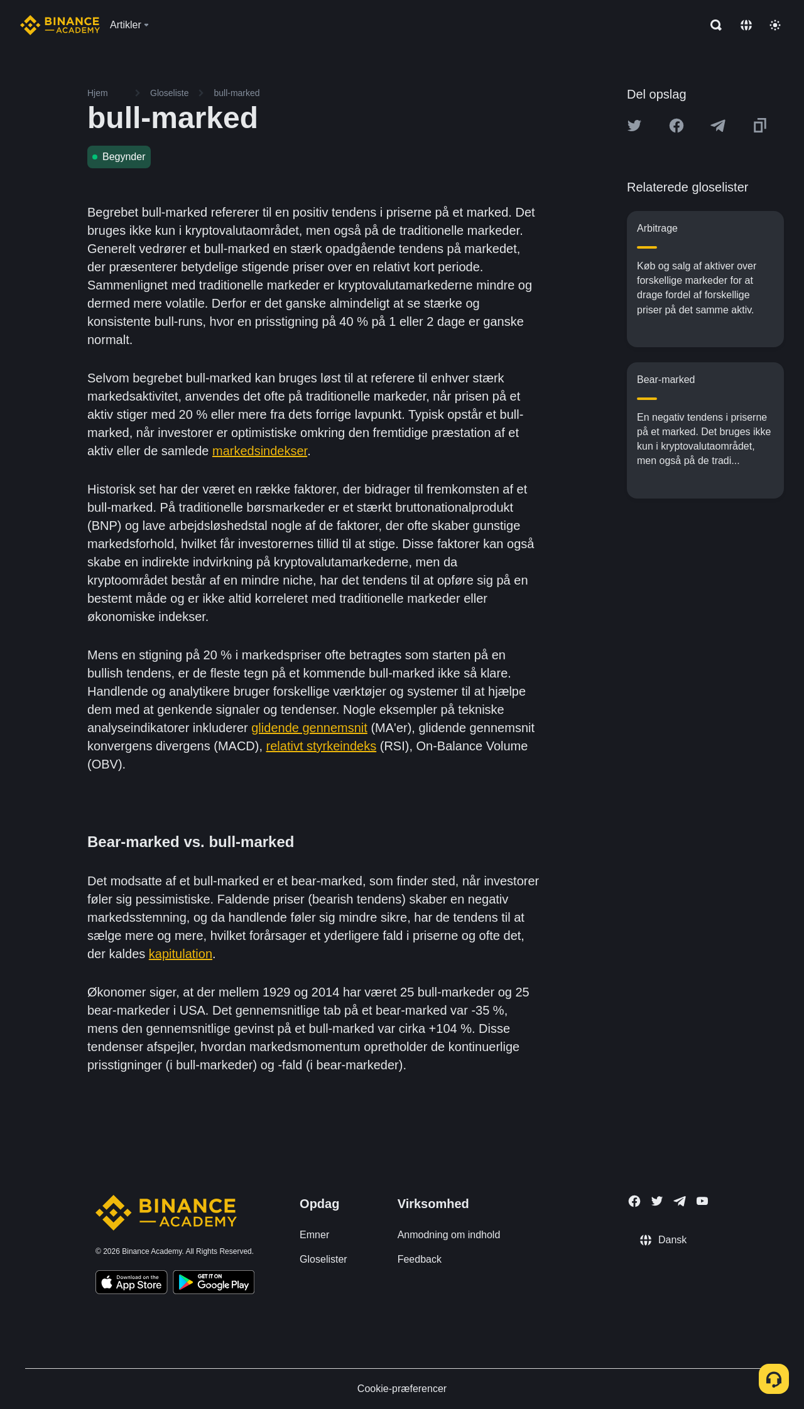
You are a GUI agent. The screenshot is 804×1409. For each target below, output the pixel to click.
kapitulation (180, 954)
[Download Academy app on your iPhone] (131, 1284)
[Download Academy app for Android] (213, 1284)
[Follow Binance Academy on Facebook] (634, 1201)
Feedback (420, 1259)
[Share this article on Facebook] (676, 125)
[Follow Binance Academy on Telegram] (679, 1201)
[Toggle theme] (775, 25)
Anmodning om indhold (449, 1234)
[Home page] (60, 25)
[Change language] (746, 25)
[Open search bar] (712, 25)
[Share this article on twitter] (634, 125)
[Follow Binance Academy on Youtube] (702, 1201)
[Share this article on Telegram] (717, 125)
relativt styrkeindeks (321, 746)
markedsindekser (259, 451)
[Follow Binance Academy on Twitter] (657, 1201)
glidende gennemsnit (309, 728)
